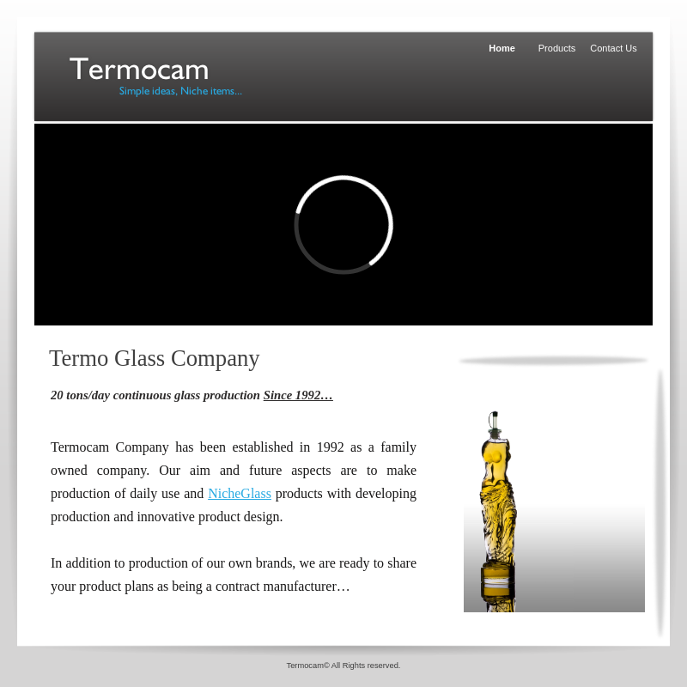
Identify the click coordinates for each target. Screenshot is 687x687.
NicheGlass (239, 493)
